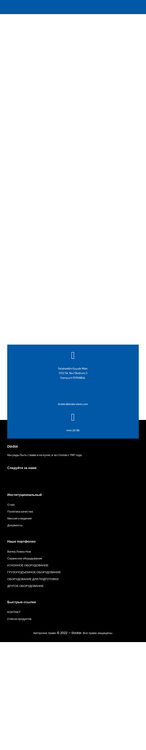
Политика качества (20, 619)
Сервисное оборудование (24, 666)
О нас (11, 612)
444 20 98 (73, 538)
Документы (14, 633)
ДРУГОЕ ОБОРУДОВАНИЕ (25, 693)
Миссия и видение (19, 626)
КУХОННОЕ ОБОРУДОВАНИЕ (27, 673)
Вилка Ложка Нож (19, 659)
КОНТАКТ (14, 720)
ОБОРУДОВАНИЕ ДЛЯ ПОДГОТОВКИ (32, 687)
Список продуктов (19, 726)
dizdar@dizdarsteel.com (73, 511)
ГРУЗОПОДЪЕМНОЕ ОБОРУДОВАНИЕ (34, 680)
